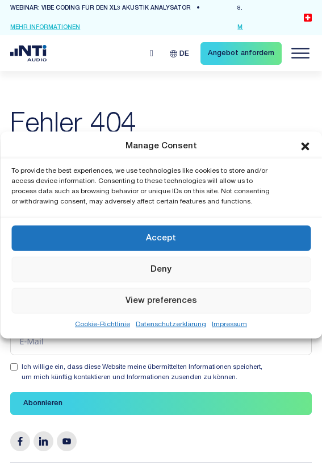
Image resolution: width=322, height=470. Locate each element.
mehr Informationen (45, 28)
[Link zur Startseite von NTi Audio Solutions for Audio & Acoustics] (28, 53)
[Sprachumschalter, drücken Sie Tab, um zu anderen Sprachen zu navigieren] (179, 53)
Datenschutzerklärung (171, 324)
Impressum (229, 324)
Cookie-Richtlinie (102, 324)
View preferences (161, 300)
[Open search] (151, 53)
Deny (161, 269)
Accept (161, 238)
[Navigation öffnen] (300, 53)
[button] (305, 146)
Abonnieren (42, 403)
